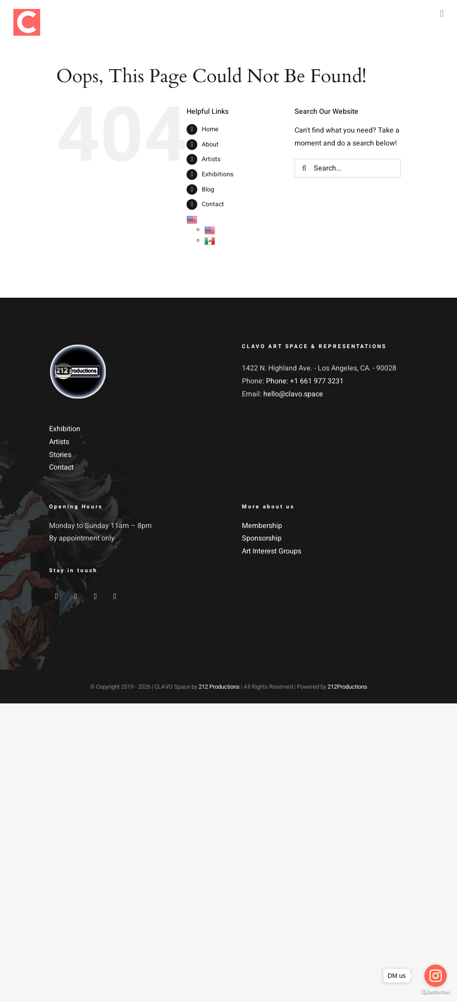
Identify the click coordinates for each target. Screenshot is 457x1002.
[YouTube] (115, 596)
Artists (211, 159)
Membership (262, 525)
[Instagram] (95, 596)
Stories (60, 454)
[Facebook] (56, 596)
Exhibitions (217, 174)
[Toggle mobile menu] (442, 13)
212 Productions (219, 686)
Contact (213, 204)
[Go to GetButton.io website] (435, 993)
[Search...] (347, 168)
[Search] (304, 168)
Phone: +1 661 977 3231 (305, 381)
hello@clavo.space (293, 394)
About (210, 144)
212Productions (347, 686)
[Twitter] (76, 596)
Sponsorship (262, 538)
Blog (208, 189)
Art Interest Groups (271, 551)
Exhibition (64, 429)
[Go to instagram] (435, 976)
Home (210, 129)
